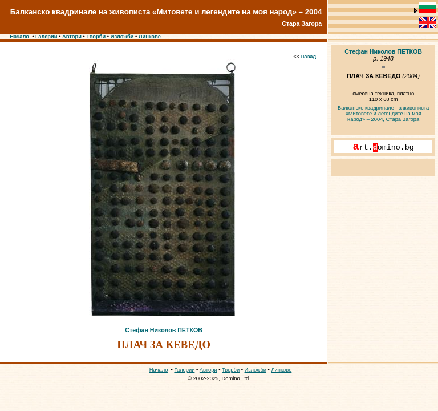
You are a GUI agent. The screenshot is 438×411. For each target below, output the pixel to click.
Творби (96, 36)
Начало (19, 36)
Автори (72, 36)
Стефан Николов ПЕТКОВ (163, 330)
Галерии (46, 36)
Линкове (150, 36)
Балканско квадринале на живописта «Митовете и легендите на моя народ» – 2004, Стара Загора (383, 113)
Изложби (122, 36)
